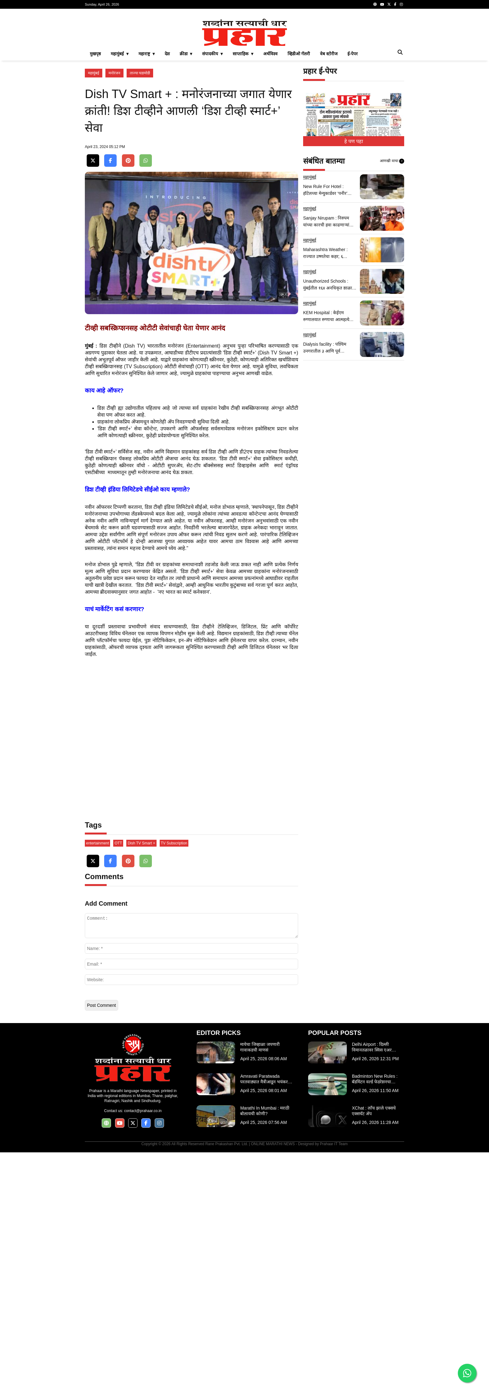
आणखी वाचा (392, 248)
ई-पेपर (352, 141)
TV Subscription (174, 1086)
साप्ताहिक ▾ (243, 141)
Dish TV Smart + (141, 1086)
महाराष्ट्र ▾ (146, 141)
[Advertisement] (244, 57)
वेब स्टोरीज (328, 141)
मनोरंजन (114, 160)
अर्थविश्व (270, 141)
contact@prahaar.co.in (143, 1353)
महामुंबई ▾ (119, 141)
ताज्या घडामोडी (140, 160)
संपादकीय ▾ (212, 141)
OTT (118, 1086)
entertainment (97, 1086)
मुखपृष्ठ (95, 141)
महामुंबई (93, 160)
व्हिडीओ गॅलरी (299, 141)
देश (167, 141)
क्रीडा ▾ (186, 141)
